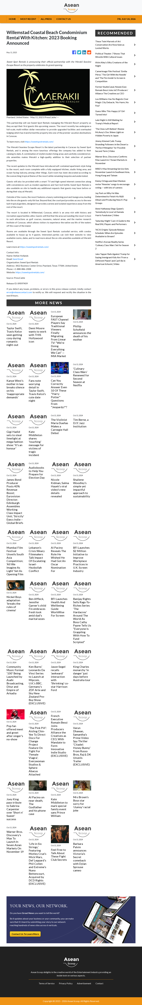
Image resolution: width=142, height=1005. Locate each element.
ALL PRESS (46, 19)
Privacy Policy (66, 983)
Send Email (18, 259)
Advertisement (84, 983)
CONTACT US (63, 19)
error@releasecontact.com (19, 292)
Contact (99, 983)
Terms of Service (46, 983)
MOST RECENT (28, 19)
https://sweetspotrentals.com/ (39, 141)
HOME (12, 19)
